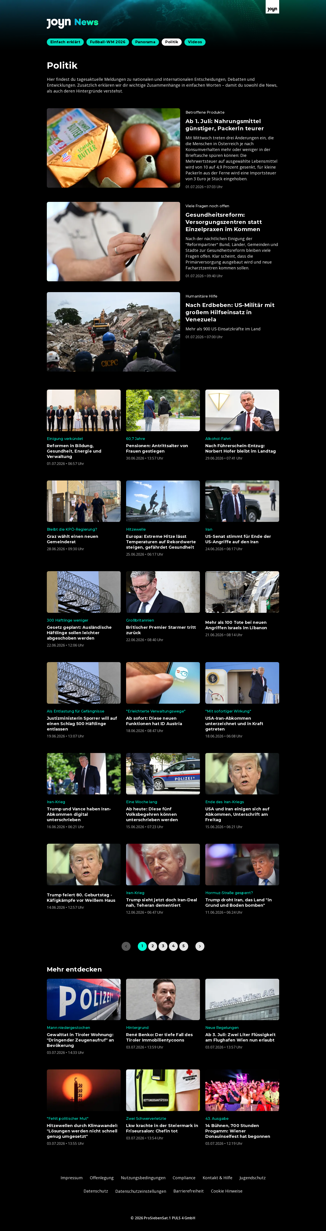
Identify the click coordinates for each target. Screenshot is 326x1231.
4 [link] (173, 946)
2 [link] (153, 946)
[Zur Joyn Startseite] (272, 7)
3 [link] (163, 946)
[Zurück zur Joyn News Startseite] (73, 24)
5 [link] (184, 946)
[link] (199, 946)
